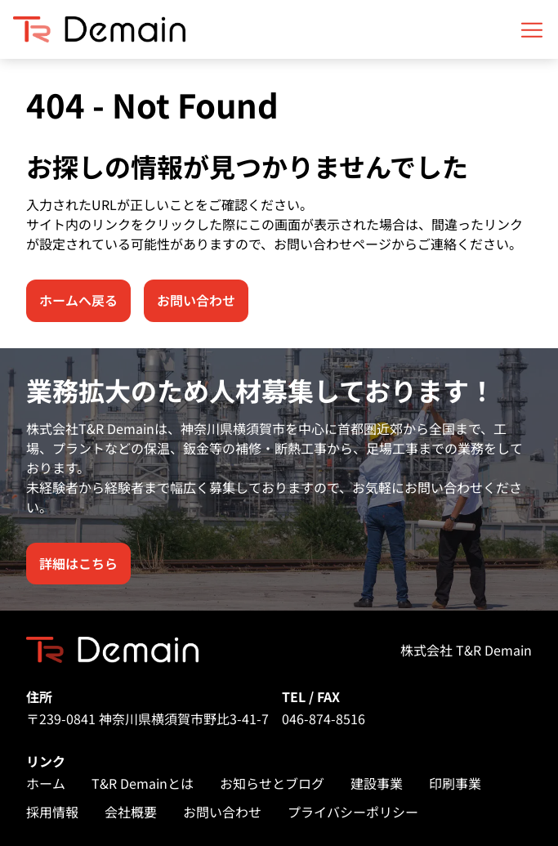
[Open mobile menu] (532, 29)
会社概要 (131, 812)
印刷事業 (455, 783)
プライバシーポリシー (353, 812)
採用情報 (52, 812)
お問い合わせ (222, 812)
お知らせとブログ (272, 783)
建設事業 (376, 783)
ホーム (45, 783)
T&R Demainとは (143, 783)
